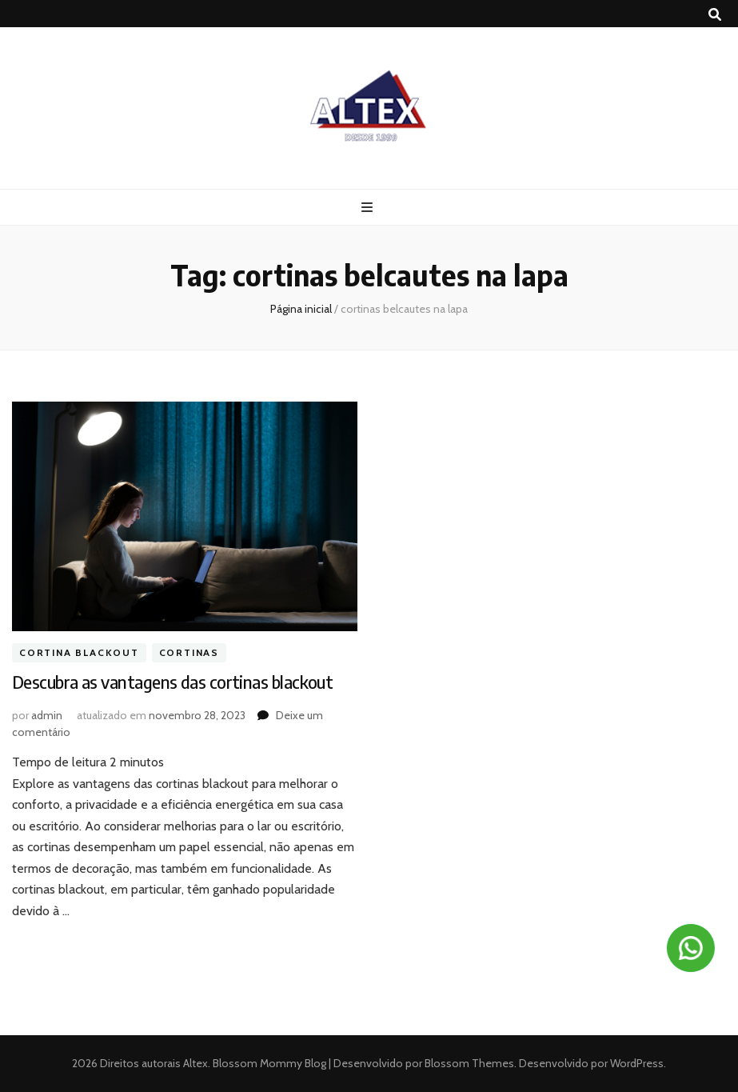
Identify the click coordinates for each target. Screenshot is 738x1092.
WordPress (637, 1063)
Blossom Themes (468, 1063)
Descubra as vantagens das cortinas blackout (172, 681)
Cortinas (189, 652)
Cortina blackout (79, 652)
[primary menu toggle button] (369, 207)
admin (46, 715)
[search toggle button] (714, 15)
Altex (195, 1063)
